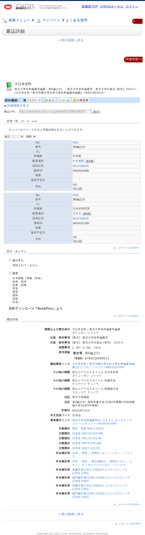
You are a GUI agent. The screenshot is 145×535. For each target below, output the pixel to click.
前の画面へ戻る (72, 40)
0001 (76, 142)
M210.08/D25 (81, 165)
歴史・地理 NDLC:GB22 (88, 428)
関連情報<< (134, 59)
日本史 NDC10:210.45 (87, 438)
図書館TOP (90, 6)
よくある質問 (76, 20)
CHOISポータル (111, 6)
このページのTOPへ (128, 247)
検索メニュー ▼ (18, 20)
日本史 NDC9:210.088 (87, 443)
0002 (76, 195)
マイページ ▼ (50, 20)
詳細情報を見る (18, 105)
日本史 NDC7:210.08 (86, 448)
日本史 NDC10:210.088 (87, 433)
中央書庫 (78, 160)
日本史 (77, 213)
